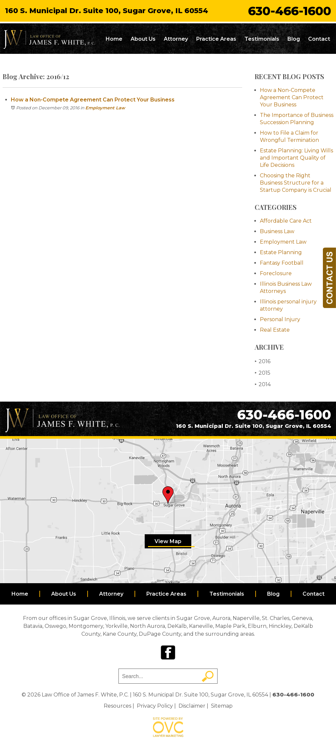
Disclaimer (191, 706)
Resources (117, 706)
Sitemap (222, 706)
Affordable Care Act (286, 221)
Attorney (176, 39)
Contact (319, 39)
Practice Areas (216, 39)
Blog (293, 39)
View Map (168, 541)
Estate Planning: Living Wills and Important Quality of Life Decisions (296, 157)
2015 (262, 373)
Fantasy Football (282, 263)
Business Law (277, 231)
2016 (262, 361)
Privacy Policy (155, 706)
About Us (143, 39)
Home (114, 39)
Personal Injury (280, 319)
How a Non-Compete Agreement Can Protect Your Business (93, 100)
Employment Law (105, 107)
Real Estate (275, 330)
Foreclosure (276, 273)
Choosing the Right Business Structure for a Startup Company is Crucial (295, 182)
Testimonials (261, 39)
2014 (263, 384)
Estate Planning (281, 252)
